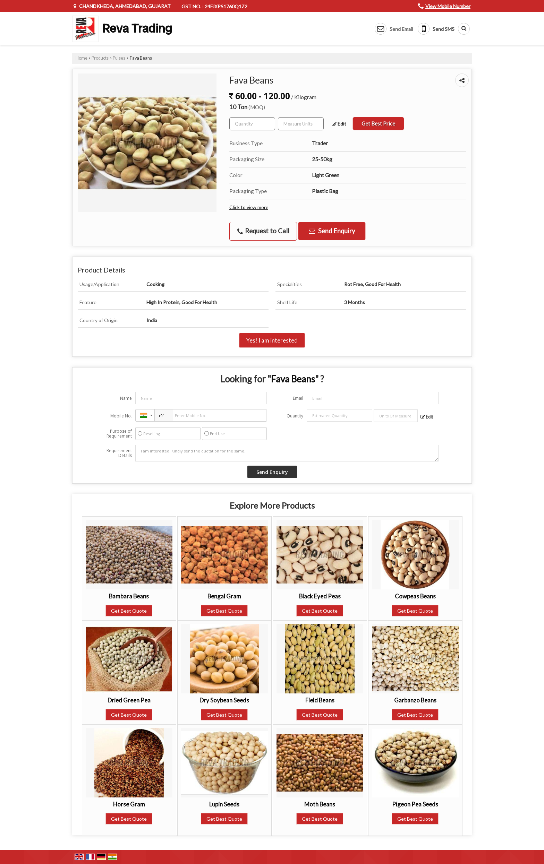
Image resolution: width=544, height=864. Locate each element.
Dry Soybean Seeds (224, 700)
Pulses (119, 58)
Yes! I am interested (272, 340)
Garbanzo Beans (415, 700)
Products (100, 58)
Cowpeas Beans (415, 596)
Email (298, 398)
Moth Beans (319, 804)
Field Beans (319, 700)
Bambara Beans (129, 596)
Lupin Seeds (224, 804)
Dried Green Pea (129, 700)
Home (81, 58)
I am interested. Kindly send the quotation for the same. (287, 453)
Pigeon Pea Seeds (415, 804)
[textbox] (301, 123)
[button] (447, 6)
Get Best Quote (129, 611)
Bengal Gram (224, 596)
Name (126, 398)
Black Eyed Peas (320, 596)
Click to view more (248, 207)
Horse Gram (129, 804)
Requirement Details (119, 453)
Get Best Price (378, 123)
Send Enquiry (332, 231)
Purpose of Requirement (119, 434)
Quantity (295, 416)
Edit (339, 124)
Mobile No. (121, 416)
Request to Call (263, 231)
